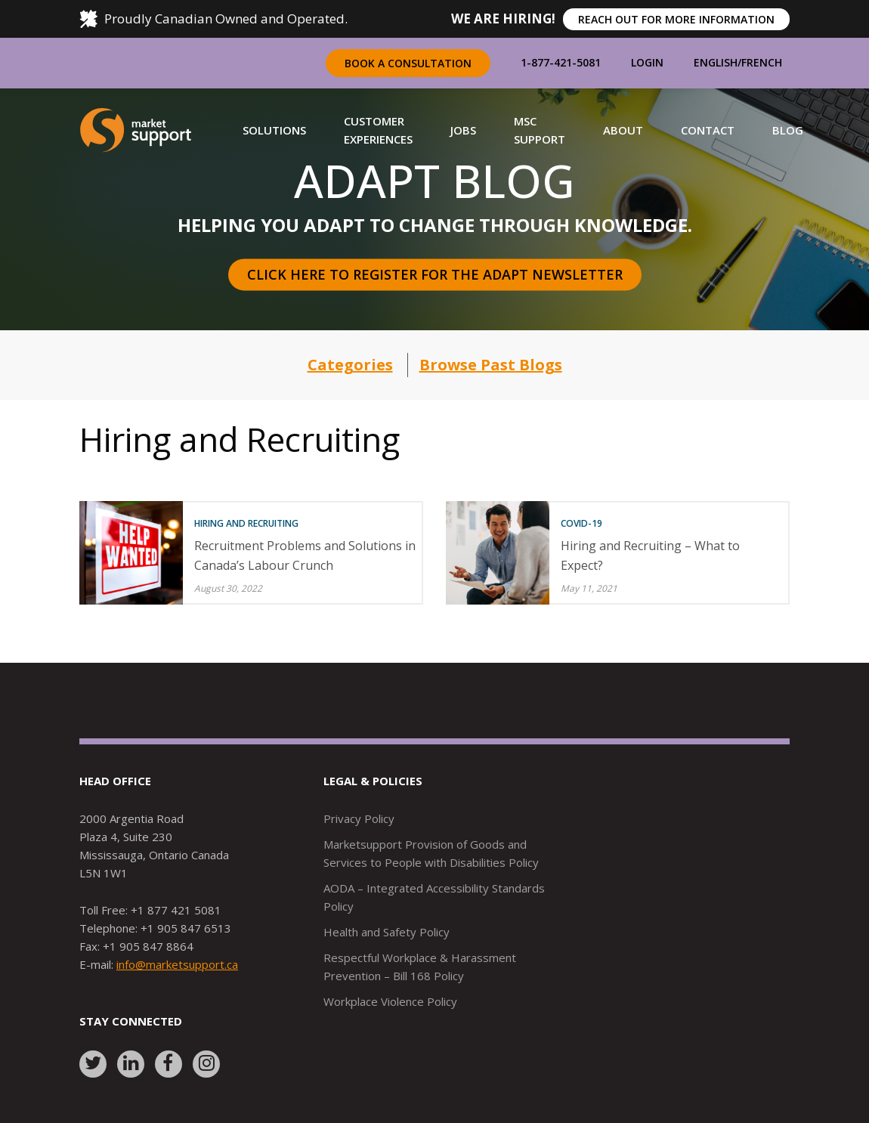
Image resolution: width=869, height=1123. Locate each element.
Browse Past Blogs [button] (490, 364)
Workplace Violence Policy (390, 1001)
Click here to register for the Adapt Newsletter (435, 274)
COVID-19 (581, 523)
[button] (274, 130)
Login (647, 62)
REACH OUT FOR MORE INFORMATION (676, 19)
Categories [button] (350, 364)
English (716, 62)
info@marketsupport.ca (177, 964)
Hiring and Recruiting (246, 523)
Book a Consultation (408, 63)
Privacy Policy (358, 818)
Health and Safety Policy (386, 931)
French (761, 62)
